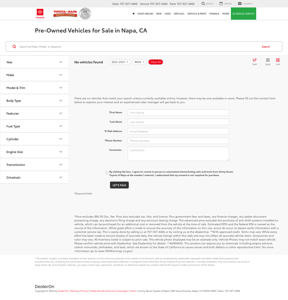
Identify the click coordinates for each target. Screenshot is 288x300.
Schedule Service (243, 13)
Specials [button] (179, 13)
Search (266, 46)
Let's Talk (119, 185)
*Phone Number (113, 140)
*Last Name (115, 121)
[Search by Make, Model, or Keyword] (138, 46)
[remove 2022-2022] (120, 62)
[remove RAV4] (139, 62)
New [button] (159, 13)
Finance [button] (214, 13)
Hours (133, 290)
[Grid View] (267, 62)
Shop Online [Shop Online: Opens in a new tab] (145, 13)
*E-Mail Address (113, 131)
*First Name (115, 112)
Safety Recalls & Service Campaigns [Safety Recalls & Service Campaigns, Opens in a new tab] (109, 290)
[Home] (133, 13)
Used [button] (168, 13)
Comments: (115, 149)
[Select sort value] (256, 62)
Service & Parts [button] (196, 13)
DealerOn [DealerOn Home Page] (63, 290)
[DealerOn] (44, 286)
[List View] (278, 62)
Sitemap (74, 290)
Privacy (84, 290)
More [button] (225, 13)
